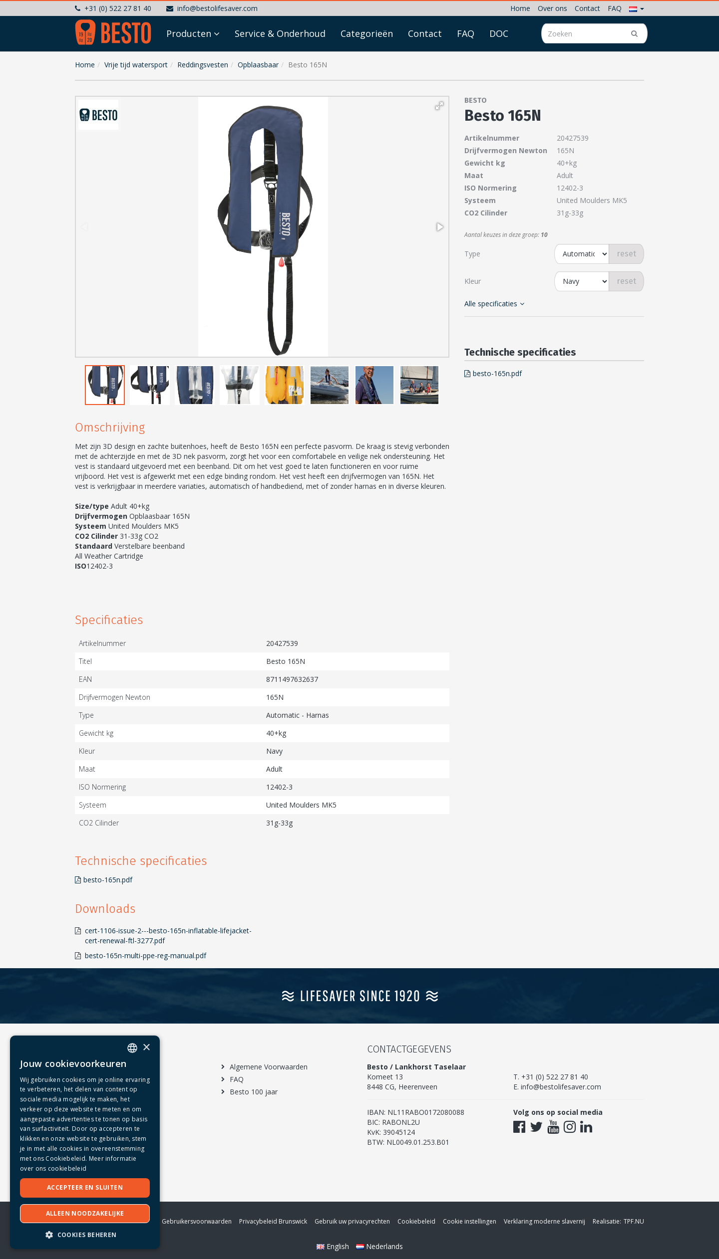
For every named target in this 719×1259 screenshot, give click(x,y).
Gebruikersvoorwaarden (197, 1221)
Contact (587, 8)
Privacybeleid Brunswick (273, 1221)
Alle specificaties (494, 303)
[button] (636, 8)
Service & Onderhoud (280, 61)
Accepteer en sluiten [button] (85, 1187)
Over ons (552, 8)
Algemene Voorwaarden (269, 1066)
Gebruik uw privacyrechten (352, 1221)
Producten (188, 61)
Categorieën (367, 61)
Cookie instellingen (469, 1221)
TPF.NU (634, 1221)
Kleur (472, 281)
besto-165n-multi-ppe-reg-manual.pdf (145, 955)
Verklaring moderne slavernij (544, 1221)
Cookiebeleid (416, 1221)
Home (520, 8)
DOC (498, 61)
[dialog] (85, 1142)
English (334, 1246)
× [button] (146, 1047)
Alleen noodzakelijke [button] (85, 1213)
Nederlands (379, 1246)
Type (472, 253)
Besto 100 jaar (254, 1091)
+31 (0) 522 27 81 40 (113, 8)
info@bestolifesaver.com (212, 8)
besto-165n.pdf (103, 879)
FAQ (615, 8)
